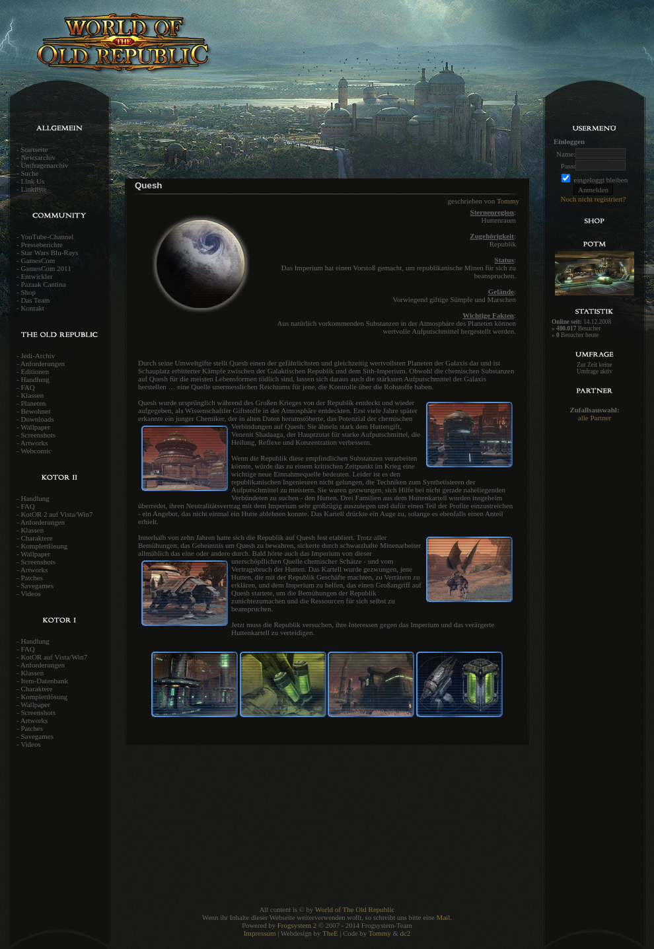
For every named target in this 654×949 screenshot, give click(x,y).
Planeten (33, 403)
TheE (330, 933)
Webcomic (36, 451)
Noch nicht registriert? (593, 199)
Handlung (34, 379)
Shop (28, 292)
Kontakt (32, 308)
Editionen (34, 371)
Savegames (36, 585)
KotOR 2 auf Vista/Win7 (56, 514)
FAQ (27, 387)
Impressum (260, 933)
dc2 (405, 933)
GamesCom (37, 260)
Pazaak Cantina (42, 284)
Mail (444, 917)
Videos (30, 593)
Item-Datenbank (43, 681)
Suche (29, 173)
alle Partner (594, 418)
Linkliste (33, 189)
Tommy (508, 201)
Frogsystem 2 (297, 925)
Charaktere (36, 538)
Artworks (34, 443)
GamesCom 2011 (45, 268)
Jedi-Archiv (37, 356)
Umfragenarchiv (44, 165)
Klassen (32, 395)
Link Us (32, 181)
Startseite (34, 149)
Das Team (35, 300)
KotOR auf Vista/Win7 (53, 657)
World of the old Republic (165, 49)
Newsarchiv (37, 157)
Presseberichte (41, 244)
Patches (31, 578)
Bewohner (35, 411)
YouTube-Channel (46, 237)
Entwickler (36, 276)
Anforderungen (42, 363)
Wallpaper (35, 427)
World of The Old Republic (355, 909)
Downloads (37, 419)
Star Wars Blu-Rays (49, 252)
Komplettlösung (43, 546)
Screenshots (37, 435)
